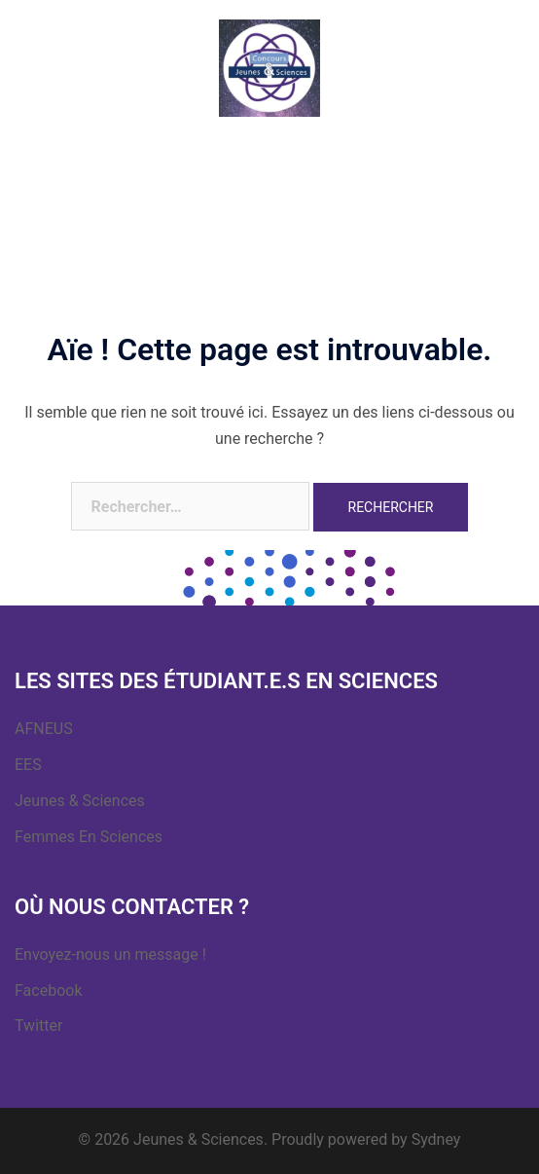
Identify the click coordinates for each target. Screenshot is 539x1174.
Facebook (48, 990)
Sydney (436, 1139)
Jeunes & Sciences (80, 800)
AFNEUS (44, 728)
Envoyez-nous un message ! (110, 954)
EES (28, 764)
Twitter (38, 1025)
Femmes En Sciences (88, 836)
